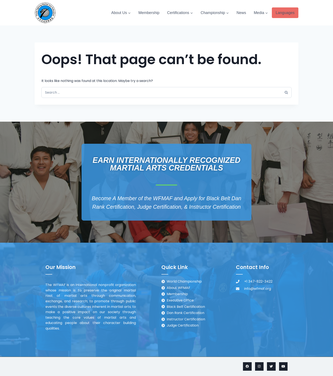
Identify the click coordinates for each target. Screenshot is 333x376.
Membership (148, 13)
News (241, 13)
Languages (285, 13)
